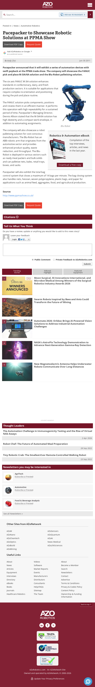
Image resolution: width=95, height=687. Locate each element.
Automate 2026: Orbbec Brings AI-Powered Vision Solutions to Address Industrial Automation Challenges (63, 323)
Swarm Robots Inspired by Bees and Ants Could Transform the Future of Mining (61, 301)
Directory (11, 579)
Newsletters (66, 572)
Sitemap (37, 590)
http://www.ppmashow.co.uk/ (18, 195)
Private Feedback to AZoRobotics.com (74, 259)
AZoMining (12, 549)
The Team (38, 594)
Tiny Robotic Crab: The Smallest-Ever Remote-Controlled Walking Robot (44, 455)
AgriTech (19, 473)
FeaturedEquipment (78, 271)
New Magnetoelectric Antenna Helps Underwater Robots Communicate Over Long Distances (63, 365)
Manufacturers (41, 576)
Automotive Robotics (30, 25)
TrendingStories (17, 271)
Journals (10, 590)
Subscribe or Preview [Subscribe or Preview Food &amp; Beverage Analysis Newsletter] (24, 503)
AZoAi (50, 538)
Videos (37, 561)
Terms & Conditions (70, 583)
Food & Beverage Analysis (27, 500)
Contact (64, 576)
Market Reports (41, 569)
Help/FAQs (39, 587)
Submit (87, 264)
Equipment (12, 572)
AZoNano (11, 534)
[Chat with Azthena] (88, 681)
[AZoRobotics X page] (53, 625)
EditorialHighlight (47, 271)
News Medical (54, 542)
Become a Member (70, 565)
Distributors (39, 579)
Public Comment (42, 259)
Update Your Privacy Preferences (47, 678)
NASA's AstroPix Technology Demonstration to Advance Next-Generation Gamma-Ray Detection (62, 344)
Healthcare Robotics (16, 594)
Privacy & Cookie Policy (71, 587)
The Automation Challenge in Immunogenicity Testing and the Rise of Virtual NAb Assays (47, 432)
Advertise (65, 579)
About (9, 561)
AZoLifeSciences (55, 545)
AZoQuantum (54, 534)
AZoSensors (53, 531)
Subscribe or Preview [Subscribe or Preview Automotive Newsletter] (24, 490)
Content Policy (67, 590)
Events (37, 572)
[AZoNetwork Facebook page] (47, 625)
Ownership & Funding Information (71, 595)
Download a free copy (70, 164)
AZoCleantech (13, 538)
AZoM (9, 531)
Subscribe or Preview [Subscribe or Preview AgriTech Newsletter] (24, 476)
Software (38, 565)
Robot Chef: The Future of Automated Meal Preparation (35, 443)
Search (64, 569)
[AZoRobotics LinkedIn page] (41, 625)
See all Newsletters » (13, 513)
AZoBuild (11, 545)
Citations (11, 217)
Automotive (20, 487)
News (16, 25)
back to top (86, 604)
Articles (10, 569)
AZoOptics (11, 542)
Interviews (11, 576)
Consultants (39, 583)
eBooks (10, 583)
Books (9, 587)
